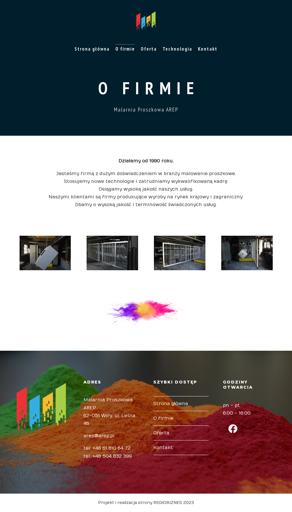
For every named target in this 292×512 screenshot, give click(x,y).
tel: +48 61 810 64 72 (107, 448)
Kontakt (207, 49)
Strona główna (92, 49)
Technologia (177, 49)
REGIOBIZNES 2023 (173, 502)
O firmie (125, 49)
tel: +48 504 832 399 (107, 456)
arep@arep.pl (98, 435)
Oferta (149, 49)
